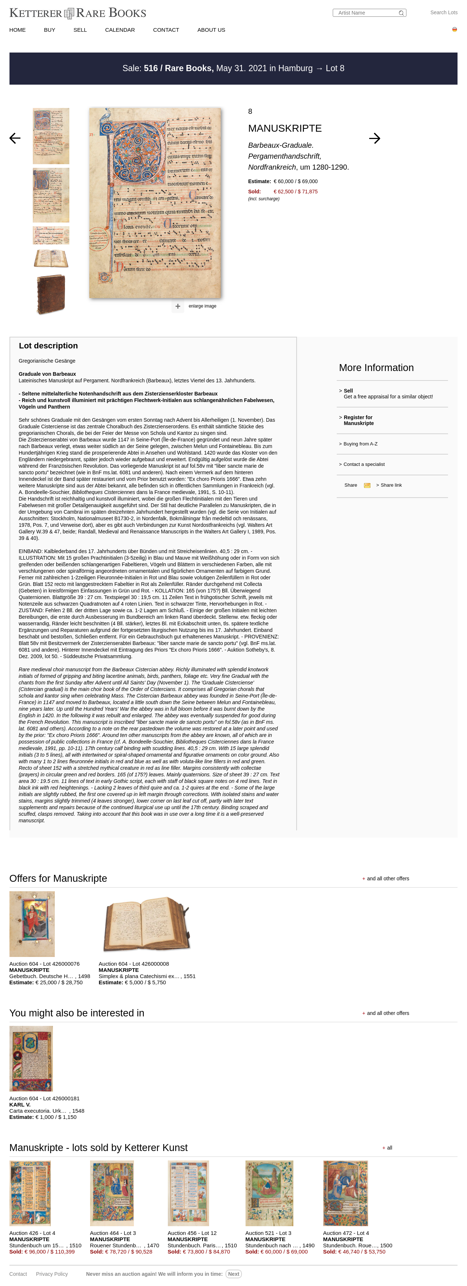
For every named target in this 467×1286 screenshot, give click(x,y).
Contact (18, 1274)
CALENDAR (120, 30)
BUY (49, 30)
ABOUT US (211, 30)
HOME (17, 30)
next (233, 1274)
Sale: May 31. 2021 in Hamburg (219, 68)
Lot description (48, 345)
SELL (80, 30)
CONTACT (166, 30)
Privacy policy (52, 1274)
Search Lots (444, 12)
